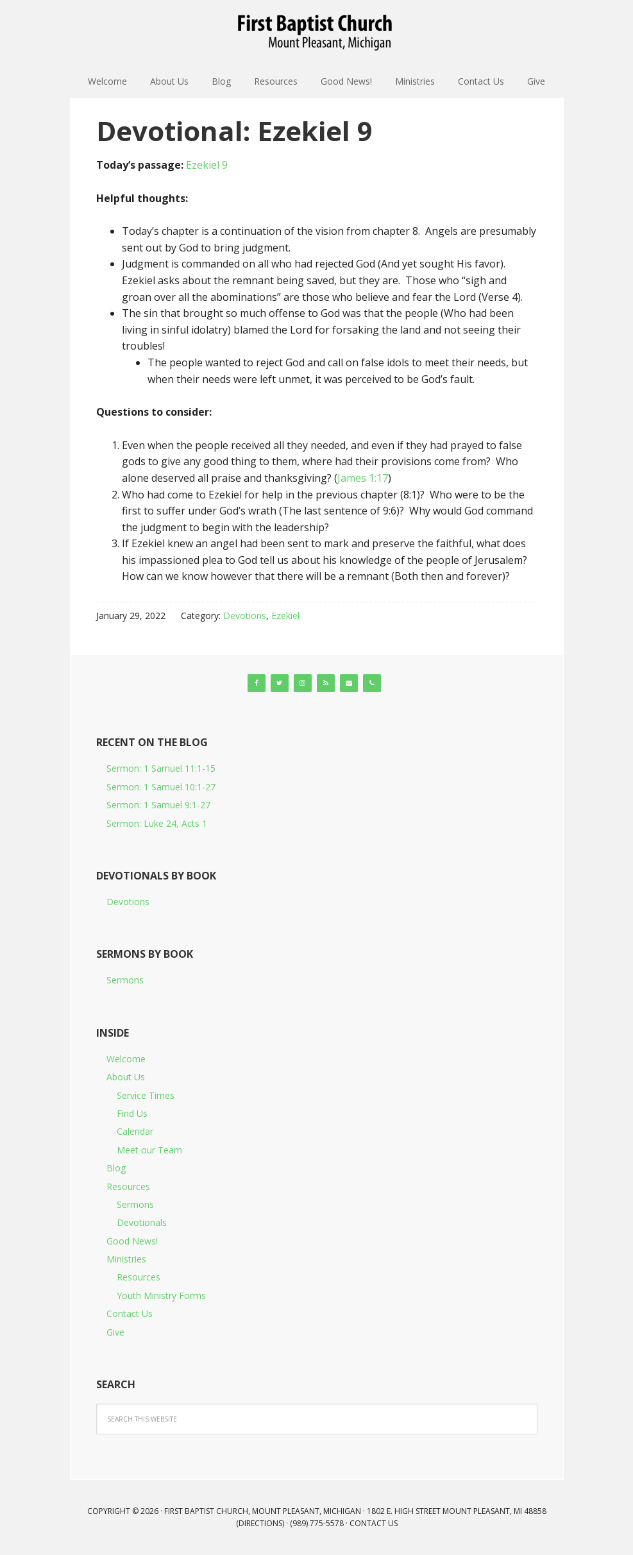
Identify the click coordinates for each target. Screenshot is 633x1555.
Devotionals (142, 1222)
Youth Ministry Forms (161, 1295)
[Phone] (372, 683)
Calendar (135, 1131)
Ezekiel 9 (207, 165)
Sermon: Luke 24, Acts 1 (156, 823)
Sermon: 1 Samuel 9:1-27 (158, 805)
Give (115, 1332)
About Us (125, 1077)
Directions (260, 1523)
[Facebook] (257, 683)
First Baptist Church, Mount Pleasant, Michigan (316, 32)
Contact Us (129, 1313)
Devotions (244, 615)
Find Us (132, 1113)
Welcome (126, 1059)
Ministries (126, 1259)
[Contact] (349, 683)
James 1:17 (362, 478)
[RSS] (326, 683)
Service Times (145, 1095)
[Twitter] (280, 683)
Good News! (132, 1241)
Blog (116, 1168)
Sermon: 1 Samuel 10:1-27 (160, 787)
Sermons (125, 980)
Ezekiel (285, 615)
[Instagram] (303, 683)
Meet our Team (149, 1150)
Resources (128, 1186)
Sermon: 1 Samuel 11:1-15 (160, 768)
